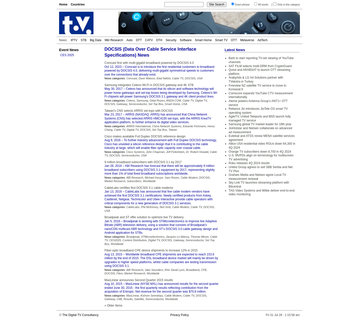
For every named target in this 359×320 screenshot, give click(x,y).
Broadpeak (132, 236)
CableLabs (132, 207)
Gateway (121, 104)
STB (84, 40)
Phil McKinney (149, 207)
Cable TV (177, 78)
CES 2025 (67, 55)
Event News (69, 50)
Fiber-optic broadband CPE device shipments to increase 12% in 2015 (151, 250)
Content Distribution (135, 240)
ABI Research (134, 177)
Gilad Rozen (157, 100)
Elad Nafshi (164, 78)
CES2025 (115, 240)
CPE (204, 269)
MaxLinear (132, 295)
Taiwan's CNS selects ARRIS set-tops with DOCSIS (138, 110)
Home (63, 4)
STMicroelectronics (153, 236)
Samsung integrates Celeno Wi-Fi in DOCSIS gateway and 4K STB (149, 85)
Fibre (119, 273)
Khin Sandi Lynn (174, 269)
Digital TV (201, 100)
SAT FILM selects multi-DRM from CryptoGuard (260, 66)
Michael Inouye (154, 177)
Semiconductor (138, 104)
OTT (234, 40)
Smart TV (221, 40)
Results (128, 299)
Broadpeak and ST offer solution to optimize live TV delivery (144, 217)
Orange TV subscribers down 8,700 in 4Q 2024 (260, 151)
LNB (119, 299)
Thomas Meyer (199, 236)
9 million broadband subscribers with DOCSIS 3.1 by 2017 (143, 162)
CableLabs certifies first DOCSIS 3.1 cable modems (138, 188)
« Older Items (113, 305)
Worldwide (149, 181)
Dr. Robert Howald (197, 151)
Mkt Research (114, 40)
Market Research (114, 181)
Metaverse (247, 40)
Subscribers (134, 181)
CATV (149, 40)
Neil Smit (165, 207)
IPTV (74, 40)
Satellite (139, 299)
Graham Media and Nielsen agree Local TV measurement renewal (257, 177)
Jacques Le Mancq (177, 236)
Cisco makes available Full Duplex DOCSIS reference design (144, 136)
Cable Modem (188, 177)
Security (171, 40)
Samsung (142, 100)
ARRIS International (138, 126)
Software (185, 40)
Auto (129, 40)
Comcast (131, 78)
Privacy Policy (179, 315)
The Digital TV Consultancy (80, 315)
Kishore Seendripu (151, 295)
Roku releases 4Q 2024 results (249, 163)
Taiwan (173, 129)
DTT (139, 40)
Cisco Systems (135, 151)
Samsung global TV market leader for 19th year (260, 124)
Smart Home (203, 40)
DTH (159, 40)
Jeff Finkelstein (175, 151)
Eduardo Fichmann (194, 126)
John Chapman (155, 151)
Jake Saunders (154, 269)
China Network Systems (166, 126)
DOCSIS (190, 78)
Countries (78, 4)
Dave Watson (147, 78)
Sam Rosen (172, 177)
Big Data (95, 40)
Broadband (192, 269)
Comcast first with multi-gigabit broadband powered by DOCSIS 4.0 (149, 63)
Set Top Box (155, 104)
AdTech (263, 40)
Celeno (130, 100)
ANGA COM (173, 100)
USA (200, 78)
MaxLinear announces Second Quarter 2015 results (138, 280)
